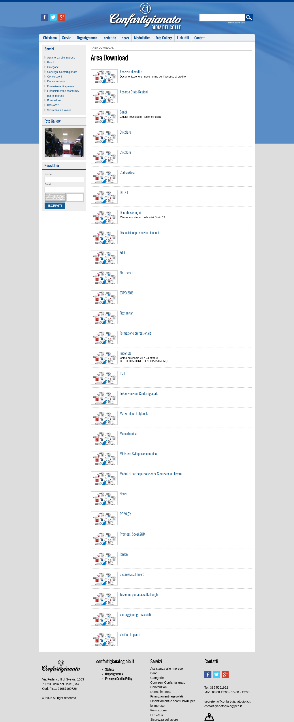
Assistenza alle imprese (61, 57)
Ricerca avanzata (236, 22)
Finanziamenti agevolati (61, 86)
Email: (48, 184)
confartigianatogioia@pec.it (223, 706)
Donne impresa (56, 81)
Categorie (53, 67)
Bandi (50, 62)
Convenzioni (54, 76)
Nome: (48, 174)
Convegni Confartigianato (62, 72)
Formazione (54, 100)
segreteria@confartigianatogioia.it (227, 701)
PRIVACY (53, 105)
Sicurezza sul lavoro (59, 110)
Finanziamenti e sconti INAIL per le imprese (172, 703)
